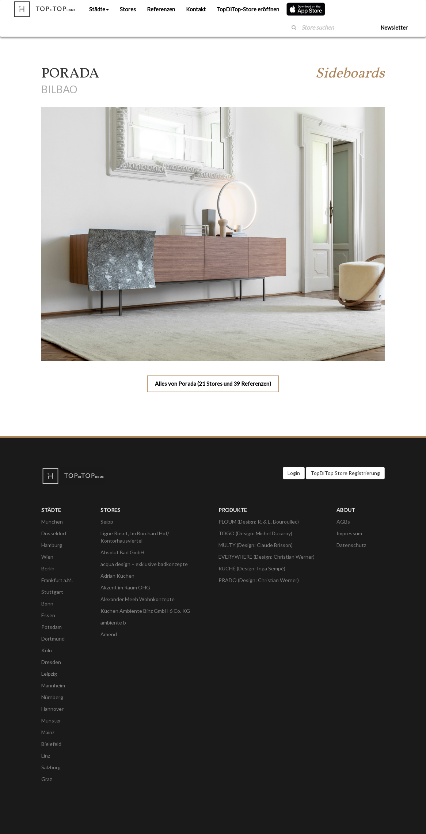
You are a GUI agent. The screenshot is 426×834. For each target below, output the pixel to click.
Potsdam (51, 627)
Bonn (47, 603)
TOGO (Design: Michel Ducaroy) (255, 533)
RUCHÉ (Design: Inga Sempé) (251, 568)
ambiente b (113, 622)
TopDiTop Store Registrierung (345, 473)
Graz (46, 779)
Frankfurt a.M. (57, 580)
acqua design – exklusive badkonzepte (144, 564)
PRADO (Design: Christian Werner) (258, 580)
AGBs (343, 521)
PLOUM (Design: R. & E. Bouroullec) (258, 521)
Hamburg (51, 545)
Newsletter (394, 27)
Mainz (47, 732)
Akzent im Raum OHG (125, 587)
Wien (47, 557)
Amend (108, 634)
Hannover (52, 709)
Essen (48, 615)
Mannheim (53, 685)
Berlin (47, 568)
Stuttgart (52, 592)
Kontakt (196, 9)
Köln (46, 650)
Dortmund (53, 638)
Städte (99, 9)
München (52, 521)
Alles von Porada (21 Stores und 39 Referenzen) (213, 383)
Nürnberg (52, 697)
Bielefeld (51, 744)
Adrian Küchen (117, 576)
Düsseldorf (53, 533)
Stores (128, 9)
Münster (51, 720)
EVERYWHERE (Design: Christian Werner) (266, 557)
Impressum (349, 533)
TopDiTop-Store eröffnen (248, 9)
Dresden (51, 662)
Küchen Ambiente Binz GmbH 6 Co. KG (145, 611)
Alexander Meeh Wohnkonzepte (137, 599)
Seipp (106, 521)
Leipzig (49, 674)
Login (294, 473)
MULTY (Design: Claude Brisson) (255, 545)
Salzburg (51, 767)
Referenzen (161, 9)
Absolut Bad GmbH (122, 552)
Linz (45, 755)
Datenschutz (351, 545)
